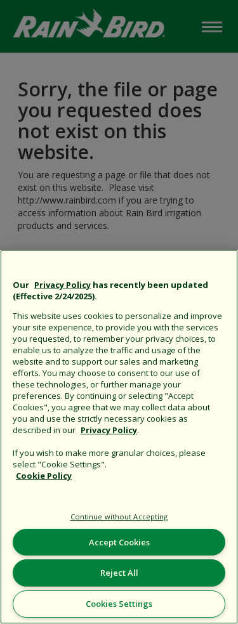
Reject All (119, 572)
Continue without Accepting (119, 516)
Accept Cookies (119, 542)
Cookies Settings (119, 603)
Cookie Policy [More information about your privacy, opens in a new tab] (44, 475)
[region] (119, 437)
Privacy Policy (62, 284)
